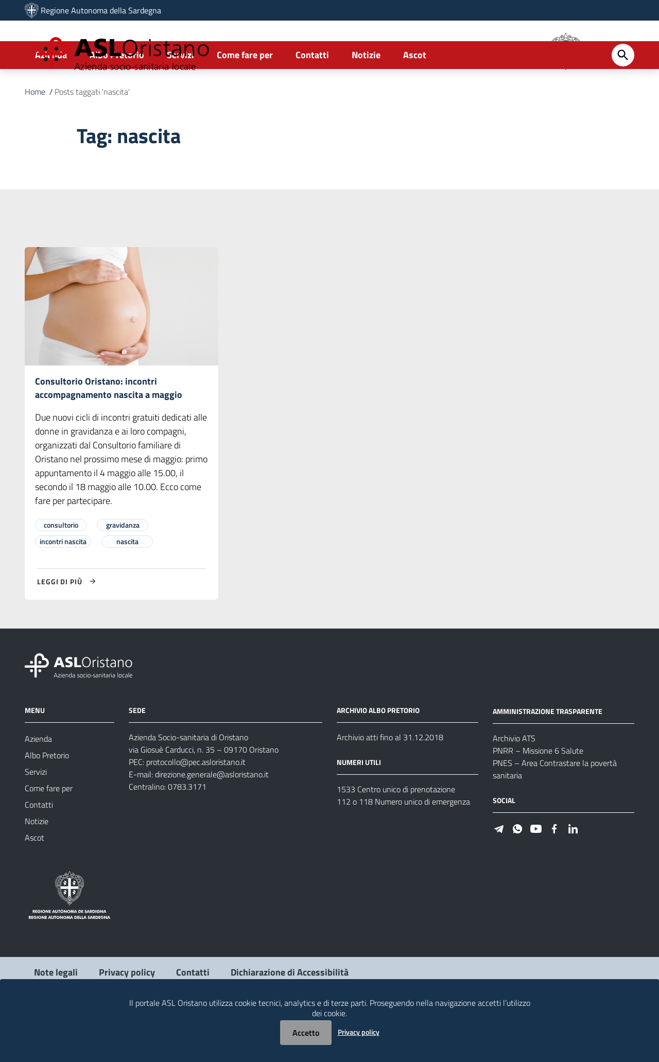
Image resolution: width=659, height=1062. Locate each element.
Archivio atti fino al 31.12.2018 (390, 781)
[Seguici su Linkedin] (573, 872)
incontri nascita (63, 585)
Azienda (51, 96)
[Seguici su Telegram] (499, 872)
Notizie (366, 96)
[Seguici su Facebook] (554, 872)
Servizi (180, 96)
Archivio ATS (514, 782)
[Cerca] (623, 96)
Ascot (414, 96)
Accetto (305, 1032)
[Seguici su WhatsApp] (517, 872)
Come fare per (245, 96)
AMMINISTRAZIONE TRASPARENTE (547, 755)
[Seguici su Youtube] (536, 872)
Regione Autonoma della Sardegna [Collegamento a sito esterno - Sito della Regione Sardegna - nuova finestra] (101, 10)
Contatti (312, 96)
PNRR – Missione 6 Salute (538, 794)
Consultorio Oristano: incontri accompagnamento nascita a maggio (108, 430)
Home (35, 133)
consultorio (61, 568)
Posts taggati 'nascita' (92, 133)
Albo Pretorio (117, 96)
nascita (127, 585)
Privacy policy (358, 1031)
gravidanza (123, 568)
